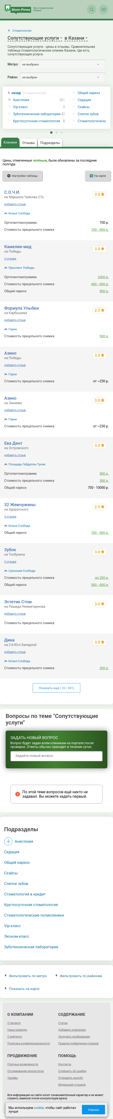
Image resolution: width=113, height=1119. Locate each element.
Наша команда (17, 1030)
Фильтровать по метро (26, 976)
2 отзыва (10, 258)
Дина (9, 639)
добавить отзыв (15, 204)
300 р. (104, 480)
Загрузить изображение (74, 1036)
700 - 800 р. (100, 229)
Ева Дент (13, 443)
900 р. (104, 473)
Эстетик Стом (18, 601)
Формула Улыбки (21, 308)
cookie (39, 1108)
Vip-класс (20, 107)
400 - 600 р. (100, 284)
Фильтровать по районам (79, 976)
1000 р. (103, 277)
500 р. (104, 336)
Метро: (13, 64)
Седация (12, 852)
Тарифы (12, 1078)
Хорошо (93, 1109)
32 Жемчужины (20, 504)
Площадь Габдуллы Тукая (26, 464)
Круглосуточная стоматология (36, 121)
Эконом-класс (16, 936)
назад (29, 93)
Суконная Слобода (21, 571)
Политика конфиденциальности (28, 1043)
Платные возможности (22, 1064)
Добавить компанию (72, 1030)
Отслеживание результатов (25, 1071)
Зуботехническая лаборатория (37, 114)
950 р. (104, 291)
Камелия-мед (17, 246)
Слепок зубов (16, 883)
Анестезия (21, 100)
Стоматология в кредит (25, 894)
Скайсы (11, 873)
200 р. (104, 668)
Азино (10, 353)
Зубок (10, 549)
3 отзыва (10, 516)
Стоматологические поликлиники (34, 915)
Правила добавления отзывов (78, 1043)
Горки (12, 329)
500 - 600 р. (100, 585)
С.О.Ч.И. (12, 192)
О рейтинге (14, 1036)
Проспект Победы (21, 267)
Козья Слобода (19, 213)
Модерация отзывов (72, 1084)
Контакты (64, 1064)
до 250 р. (102, 578)
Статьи (63, 1023)
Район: (13, 77)
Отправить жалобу (70, 1078)
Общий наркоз (17, 862)
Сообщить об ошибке (72, 1071)
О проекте (13, 1023)
